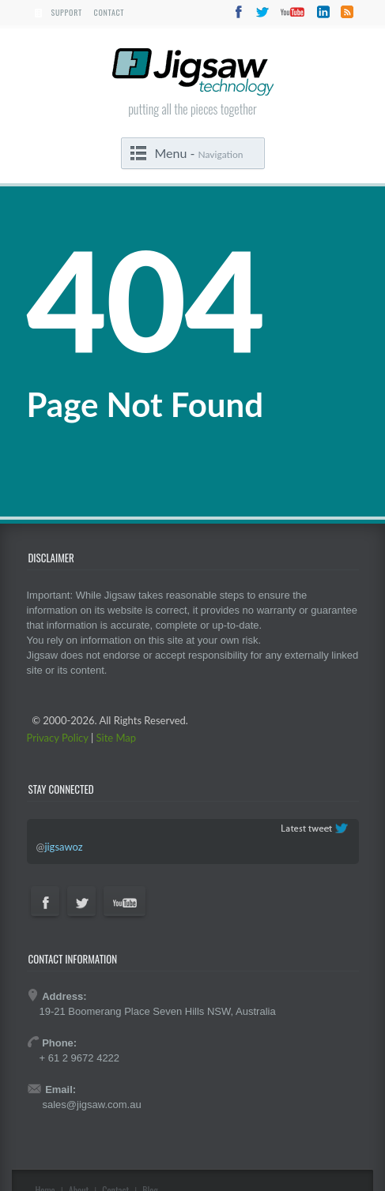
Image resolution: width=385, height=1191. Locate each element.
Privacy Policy (58, 737)
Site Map (116, 737)
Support (66, 12)
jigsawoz (63, 846)
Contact (109, 12)
